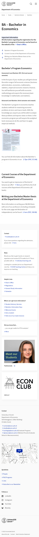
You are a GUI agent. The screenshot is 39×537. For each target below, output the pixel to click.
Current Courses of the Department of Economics (18, 53)
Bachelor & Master (19, 15)
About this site (5, 534)
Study (9, 15)
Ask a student (10, 313)
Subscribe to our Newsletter (11, 484)
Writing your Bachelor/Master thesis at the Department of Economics (16, 57)
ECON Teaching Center (18, 267)
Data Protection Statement (23, 534)
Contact (13, 534)
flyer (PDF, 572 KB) (31, 159)
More (7, 332)
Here (18, 185)
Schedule (8, 291)
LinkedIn (6, 496)
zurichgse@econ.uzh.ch (11, 431)
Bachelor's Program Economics (13, 50)
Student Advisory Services (14, 304)
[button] (35, 446)
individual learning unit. (24, 261)
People (5, 474)
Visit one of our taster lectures (15, 316)
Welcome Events (11, 310)
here (15, 243)
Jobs (4, 481)
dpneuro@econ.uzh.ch (11, 433)
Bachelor (29, 15)
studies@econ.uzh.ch (12, 237)
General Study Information (14, 288)
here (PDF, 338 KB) (30, 212)
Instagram (7, 500)
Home (3, 15)
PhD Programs (7, 477)
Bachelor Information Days (14, 307)
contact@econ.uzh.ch (10, 426)
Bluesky (6, 508)
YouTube (6, 504)
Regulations (9, 286)
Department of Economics (11, 9)
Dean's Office (21, 44)
